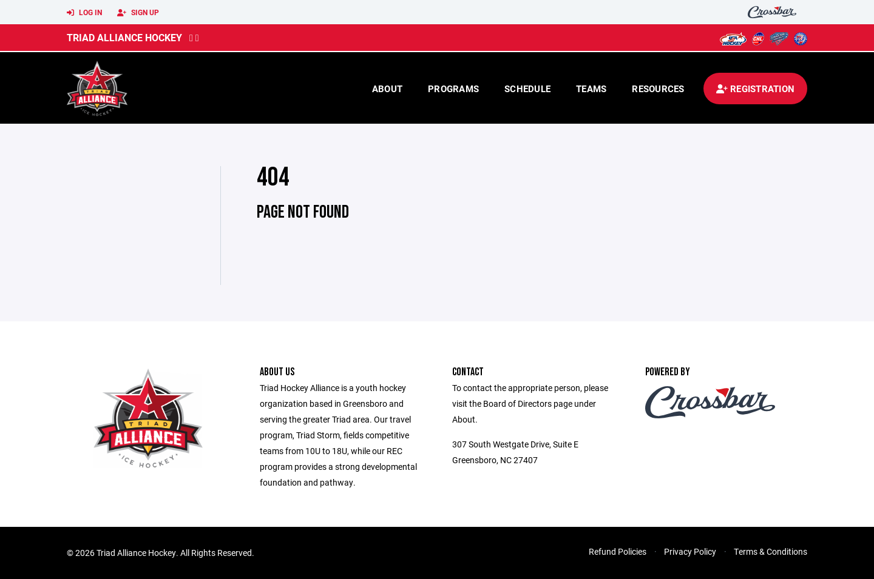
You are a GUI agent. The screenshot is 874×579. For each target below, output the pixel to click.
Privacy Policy (690, 551)
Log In (84, 12)
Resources (658, 88)
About (387, 88)
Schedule (527, 88)
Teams (591, 88)
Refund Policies (617, 551)
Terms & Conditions (770, 551)
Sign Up (138, 12)
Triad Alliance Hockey (124, 37)
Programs (453, 88)
